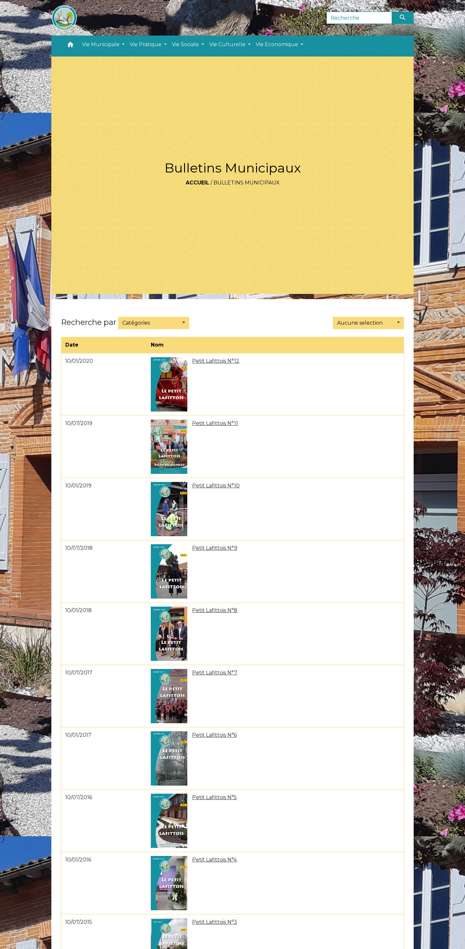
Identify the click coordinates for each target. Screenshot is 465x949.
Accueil (197, 183)
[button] (70, 46)
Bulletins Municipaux (246, 183)
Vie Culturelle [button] (228, 44)
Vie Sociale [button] (186, 44)
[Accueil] (64, 17)
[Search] (359, 18)
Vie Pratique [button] (146, 44)
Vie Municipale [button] (101, 44)
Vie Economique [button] (277, 44)
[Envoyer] (403, 18)
